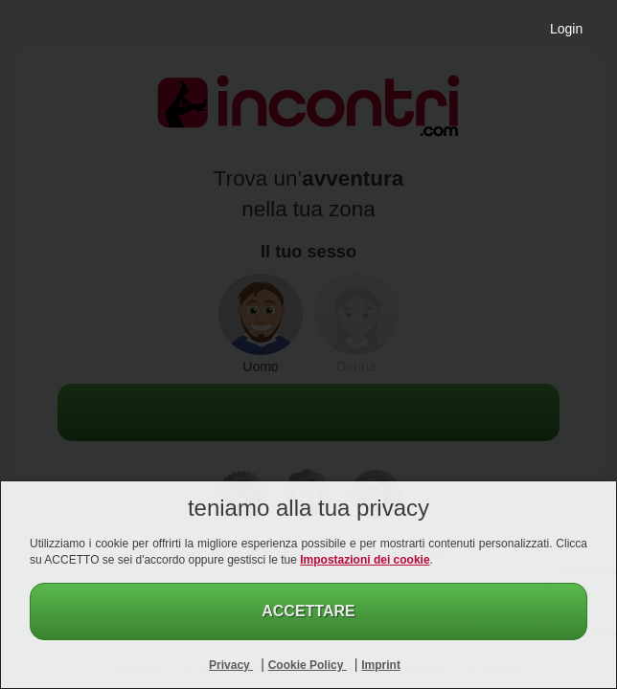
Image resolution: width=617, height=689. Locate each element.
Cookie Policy (307, 665)
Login (566, 28)
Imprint (380, 665)
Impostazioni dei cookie (364, 560)
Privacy (231, 665)
